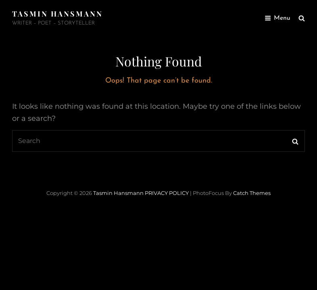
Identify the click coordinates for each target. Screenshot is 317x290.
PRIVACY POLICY (167, 193)
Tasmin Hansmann (57, 14)
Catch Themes (252, 193)
